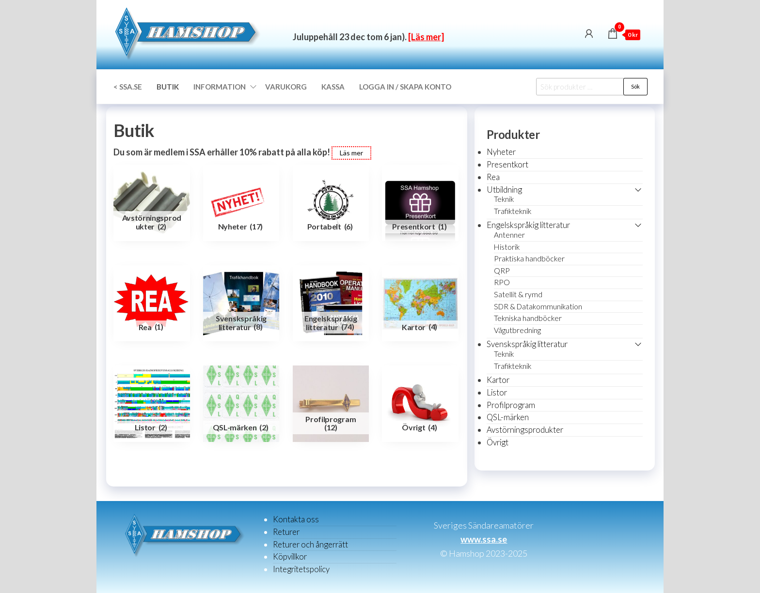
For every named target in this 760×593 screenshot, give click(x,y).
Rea (493, 177)
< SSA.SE (127, 86)
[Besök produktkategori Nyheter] (241, 203)
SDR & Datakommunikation (538, 306)
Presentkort (507, 164)
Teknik (504, 199)
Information (219, 86)
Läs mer (351, 153)
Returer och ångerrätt (310, 544)
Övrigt (497, 442)
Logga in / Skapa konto (405, 86)
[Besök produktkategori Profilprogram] (331, 403)
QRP (502, 270)
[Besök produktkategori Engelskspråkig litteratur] (331, 303)
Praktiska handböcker (529, 258)
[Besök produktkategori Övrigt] (420, 403)
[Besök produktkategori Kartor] (420, 303)
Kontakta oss (296, 519)
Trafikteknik (512, 211)
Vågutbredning (517, 330)
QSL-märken (508, 417)
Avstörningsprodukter (525, 430)
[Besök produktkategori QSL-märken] (241, 403)
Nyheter (501, 152)
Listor (497, 392)
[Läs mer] (426, 36)
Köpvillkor (290, 556)
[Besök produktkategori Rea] (151, 303)
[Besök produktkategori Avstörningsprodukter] (151, 203)
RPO (502, 282)
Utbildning (504, 189)
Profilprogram (511, 405)
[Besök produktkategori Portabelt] (331, 203)
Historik (507, 247)
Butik (168, 86)
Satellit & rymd (518, 294)
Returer (286, 532)
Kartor (498, 380)
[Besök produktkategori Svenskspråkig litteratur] (241, 303)
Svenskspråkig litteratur (527, 344)
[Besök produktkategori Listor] (151, 403)
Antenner (509, 234)
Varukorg (286, 86)
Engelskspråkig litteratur (528, 225)
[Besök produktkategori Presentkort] (420, 203)
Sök (635, 86)
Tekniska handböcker (528, 318)
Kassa (333, 86)
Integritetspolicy (301, 569)
